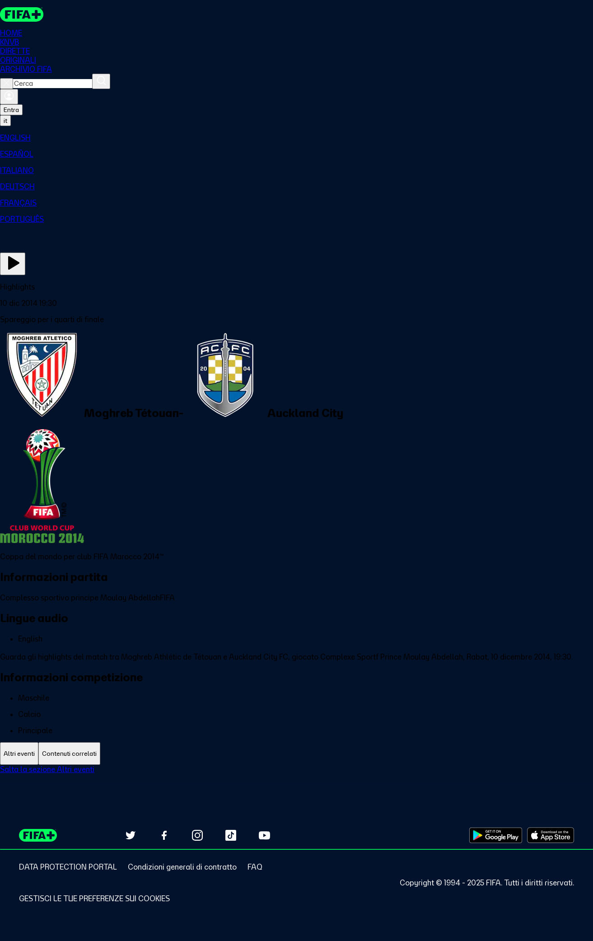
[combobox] (52, 84)
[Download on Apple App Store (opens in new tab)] (550, 835)
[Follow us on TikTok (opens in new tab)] (231, 835)
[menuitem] (296, 138)
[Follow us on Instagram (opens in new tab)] (197, 835)
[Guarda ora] (12, 264)
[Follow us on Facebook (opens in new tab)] (164, 835)
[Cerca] (101, 81)
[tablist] (296, 753)
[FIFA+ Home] (22, 14)
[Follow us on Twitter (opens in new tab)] (130, 835)
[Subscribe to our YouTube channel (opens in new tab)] (264, 835)
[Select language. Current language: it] (5, 121)
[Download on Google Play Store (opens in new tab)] (496, 835)
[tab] (19, 753)
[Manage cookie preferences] (94, 898)
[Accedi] (9, 97)
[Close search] (6, 84)
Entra (11, 110)
